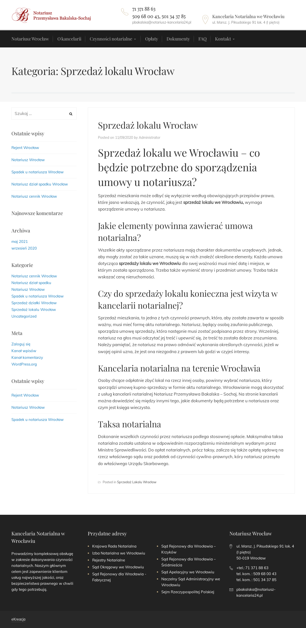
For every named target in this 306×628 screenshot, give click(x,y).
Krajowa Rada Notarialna (114, 546)
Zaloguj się (20, 344)
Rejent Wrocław (25, 147)
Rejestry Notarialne (108, 560)
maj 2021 (19, 241)
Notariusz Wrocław (28, 159)
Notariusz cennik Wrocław (34, 196)
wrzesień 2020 (24, 248)
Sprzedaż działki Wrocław (34, 302)
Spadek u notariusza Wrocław (37, 172)
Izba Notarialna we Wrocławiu (118, 553)
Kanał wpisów (23, 350)
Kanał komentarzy (27, 357)
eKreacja (18, 619)
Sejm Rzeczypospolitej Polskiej (187, 592)
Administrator (149, 137)
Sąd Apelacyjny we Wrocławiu (187, 572)
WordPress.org (24, 364)
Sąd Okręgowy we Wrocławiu (118, 567)
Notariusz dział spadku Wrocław (39, 184)
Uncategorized (24, 316)
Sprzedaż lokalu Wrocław (148, 125)
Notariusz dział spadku (31, 282)
